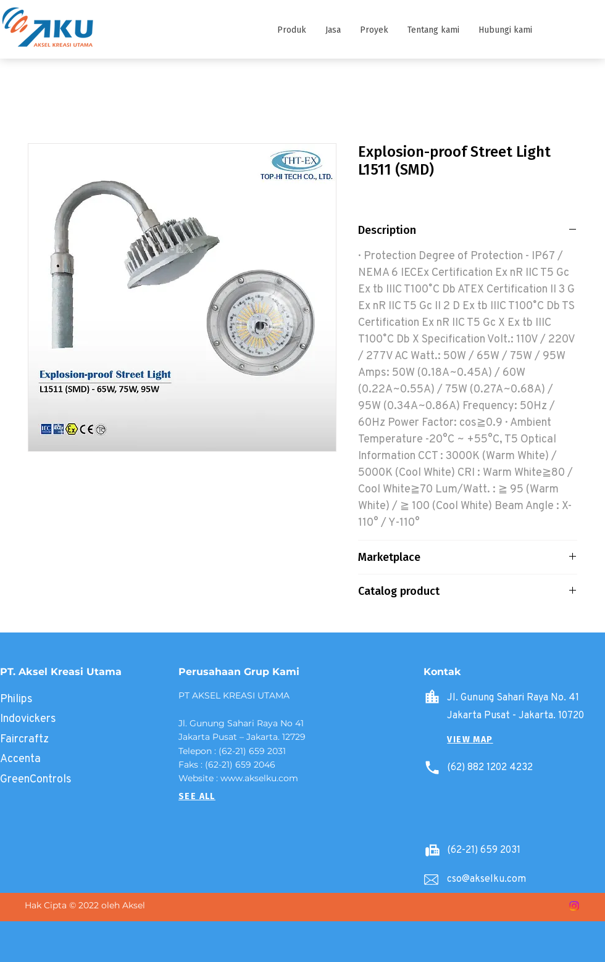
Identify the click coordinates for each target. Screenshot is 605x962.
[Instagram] (574, 906)
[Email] (431, 880)
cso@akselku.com (486, 878)
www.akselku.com (259, 778)
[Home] (432, 697)
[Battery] (432, 850)
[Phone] (432, 767)
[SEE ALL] (197, 797)
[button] (291, 30)
